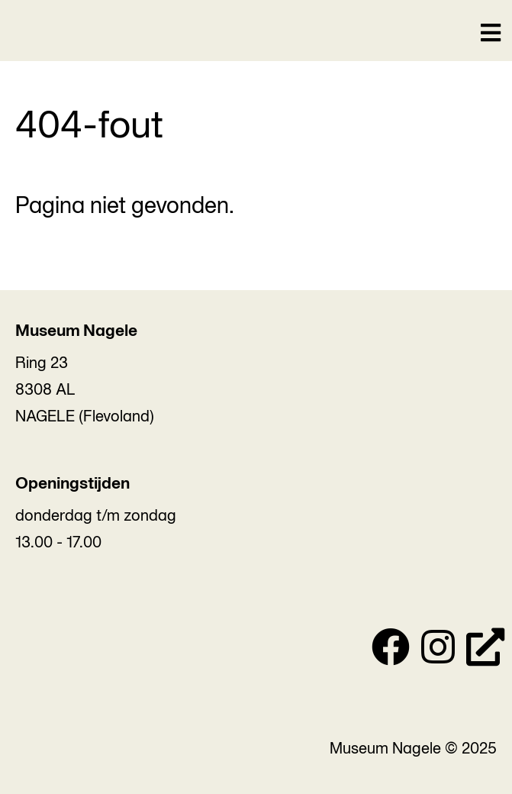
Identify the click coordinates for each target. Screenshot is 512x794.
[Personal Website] (485, 651)
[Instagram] (438, 651)
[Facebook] (391, 651)
